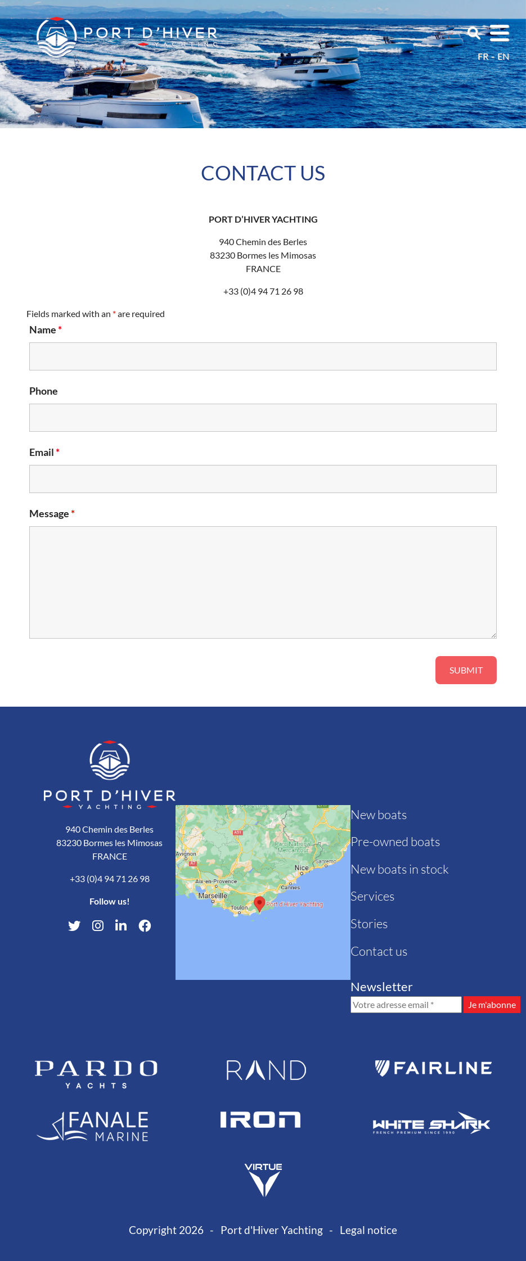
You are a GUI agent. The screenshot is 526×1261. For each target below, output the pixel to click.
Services (372, 895)
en (503, 56)
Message (52, 513)
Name (45, 329)
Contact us (378, 951)
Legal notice (368, 1229)
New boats (378, 814)
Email (44, 452)
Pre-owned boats (395, 841)
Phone (43, 390)
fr (483, 56)
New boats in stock (399, 868)
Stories (369, 923)
